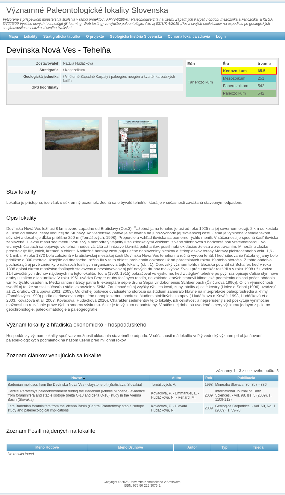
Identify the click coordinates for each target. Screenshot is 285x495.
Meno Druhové (130, 447)
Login (221, 36)
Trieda (258, 447)
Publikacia (246, 378)
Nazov (76, 378)
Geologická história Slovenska (136, 36)
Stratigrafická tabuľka (61, 36)
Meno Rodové (47, 447)
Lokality (30, 36)
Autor (176, 378)
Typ (224, 447)
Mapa (13, 36)
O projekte (95, 36)
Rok (208, 378)
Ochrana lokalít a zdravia (189, 36)
